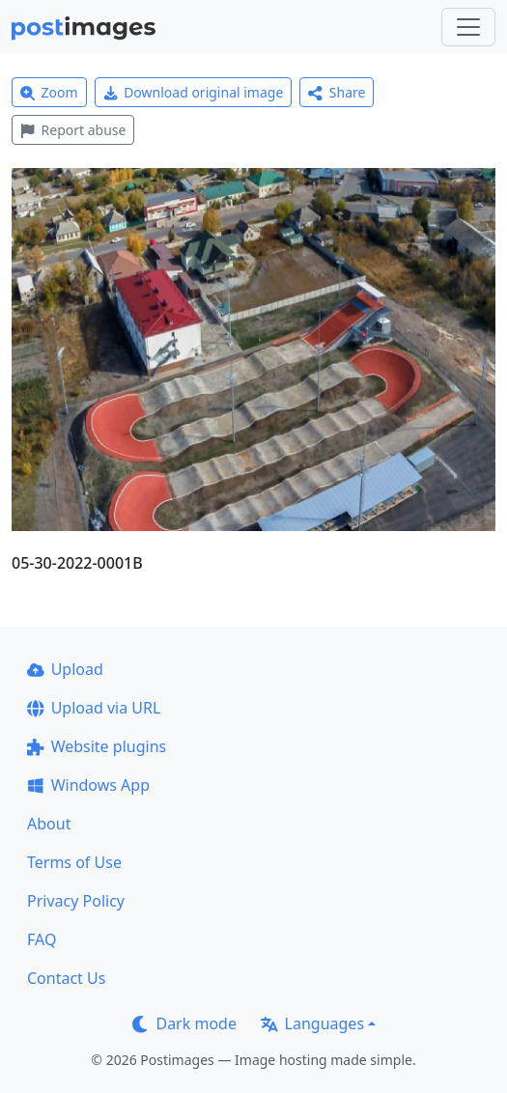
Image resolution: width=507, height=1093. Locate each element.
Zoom (49, 92)
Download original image (193, 92)
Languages (312, 1023)
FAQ (41, 939)
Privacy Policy (76, 900)
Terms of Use (74, 862)
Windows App (88, 785)
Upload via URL (93, 707)
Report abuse (73, 130)
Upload (65, 669)
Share (336, 92)
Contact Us (66, 978)
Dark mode (184, 1023)
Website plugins (96, 746)
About (48, 823)
